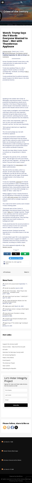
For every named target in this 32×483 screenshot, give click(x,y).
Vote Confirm (6, 366)
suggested (19, 182)
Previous (7, 272)
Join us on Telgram (15, 258)
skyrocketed (19, 165)
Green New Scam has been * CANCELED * (16, 296)
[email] (16, 400)
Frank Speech (6, 360)
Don (20, 262)
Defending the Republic (9, 368)
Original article (7, 51)
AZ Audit (5, 349)
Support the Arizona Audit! (10, 344)
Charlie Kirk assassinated (11, 284)
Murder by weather (9, 288)
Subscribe (16, 405)
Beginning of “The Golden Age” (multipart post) (15, 323)
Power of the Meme (8, 357)
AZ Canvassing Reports (9, 355)
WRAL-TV (10, 212)
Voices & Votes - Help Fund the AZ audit (14, 347)
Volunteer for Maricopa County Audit (13, 352)
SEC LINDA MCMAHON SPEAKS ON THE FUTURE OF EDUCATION (15, 301)
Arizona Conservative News (12, 460)
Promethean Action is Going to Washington (16, 309)
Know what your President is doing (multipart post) (13, 313)
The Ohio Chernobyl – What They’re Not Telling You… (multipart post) (15, 291)
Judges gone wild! (9, 306)
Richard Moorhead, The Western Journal (15, 53)
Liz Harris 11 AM (8, 469)
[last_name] (16, 395)
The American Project (9, 363)
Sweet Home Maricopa (10, 451)
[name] (16, 390)
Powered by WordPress (16, 476)
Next (26, 272)
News (7, 263)
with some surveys (13, 197)
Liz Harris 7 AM (8, 442)
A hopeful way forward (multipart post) (15, 319)
